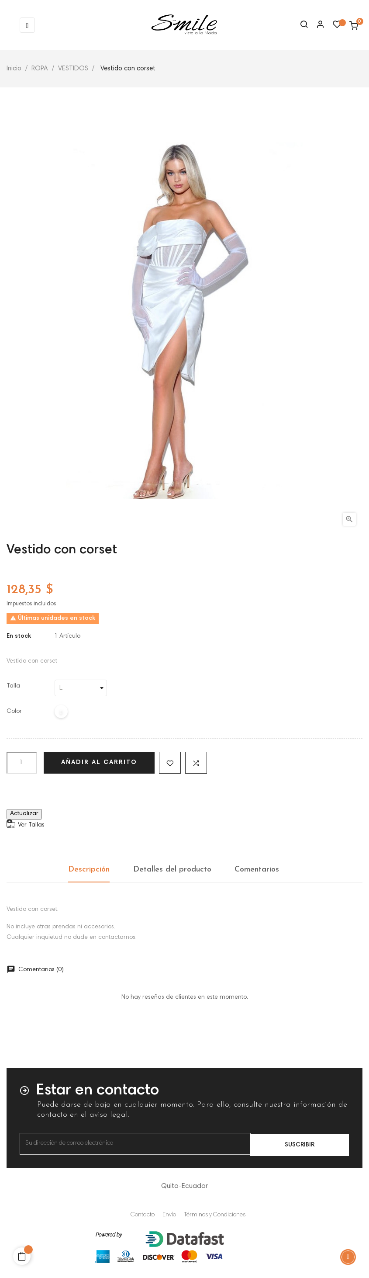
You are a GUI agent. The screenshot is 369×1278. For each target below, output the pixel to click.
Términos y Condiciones (214, 1215)
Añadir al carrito (99, 763)
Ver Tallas (31, 825)
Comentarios (257, 869)
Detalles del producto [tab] (172, 869)
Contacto (143, 1215)
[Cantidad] (22, 763)
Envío (169, 1215)
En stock (19, 636)
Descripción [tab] (89, 869)
